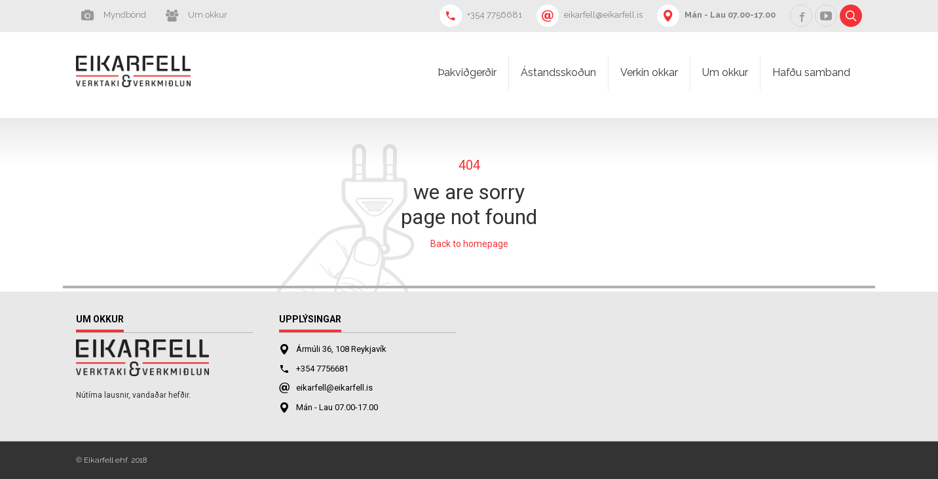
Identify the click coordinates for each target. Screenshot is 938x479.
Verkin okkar (649, 72)
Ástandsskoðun (558, 72)
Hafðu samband (811, 72)
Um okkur (725, 72)
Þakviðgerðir (467, 72)
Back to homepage (469, 244)
